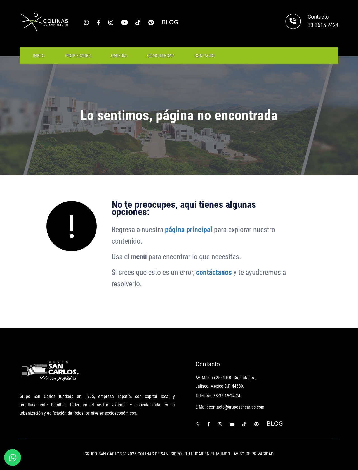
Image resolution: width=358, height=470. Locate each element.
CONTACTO (204, 55)
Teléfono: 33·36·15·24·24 (218, 396)
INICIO (38, 55)
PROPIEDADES (78, 55)
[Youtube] (124, 22)
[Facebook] (98, 22)
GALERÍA (119, 55)
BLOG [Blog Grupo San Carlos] (170, 22)
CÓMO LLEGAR (160, 55)
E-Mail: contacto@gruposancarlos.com (230, 407)
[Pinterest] (151, 22)
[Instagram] (110, 22)
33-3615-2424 (323, 25)
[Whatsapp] (86, 22)
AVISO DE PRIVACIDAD (254, 454)
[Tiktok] (137, 22)
